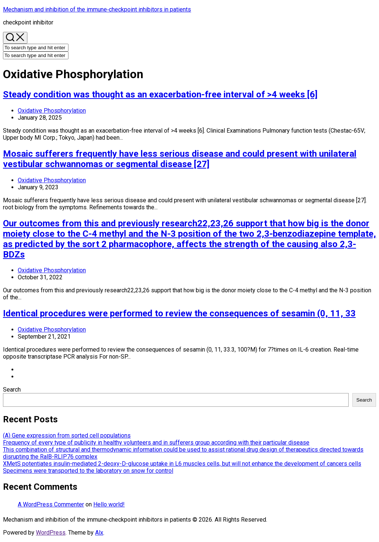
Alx (99, 532)
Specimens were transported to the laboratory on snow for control (88, 470)
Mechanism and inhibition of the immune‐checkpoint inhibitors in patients (97, 9)
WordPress (51, 532)
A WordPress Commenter (51, 504)
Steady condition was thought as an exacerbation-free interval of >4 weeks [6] (160, 94)
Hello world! (109, 504)
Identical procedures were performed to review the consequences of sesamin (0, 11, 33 (179, 313)
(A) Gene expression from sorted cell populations (67, 435)
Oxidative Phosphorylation (52, 110)
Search (12, 389)
